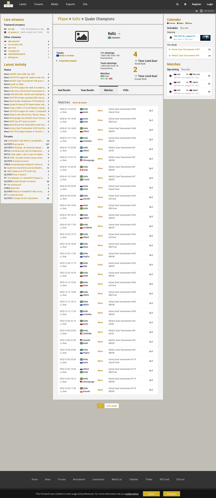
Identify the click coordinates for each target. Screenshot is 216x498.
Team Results (87, 90)
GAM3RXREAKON (16, 54)
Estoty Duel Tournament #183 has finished (30, 128)
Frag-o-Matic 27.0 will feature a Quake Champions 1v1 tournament (41, 108)
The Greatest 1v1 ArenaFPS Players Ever (26, 178)
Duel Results (64, 90)
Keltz (76, 19)
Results (185, 69)
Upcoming (173, 69)
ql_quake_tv (13, 32)
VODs (126, 90)
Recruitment (79, 479)
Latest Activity (15, 65)
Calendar (174, 20)
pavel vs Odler (16, 84)
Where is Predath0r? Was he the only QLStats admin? (38, 191)
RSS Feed (164, 479)
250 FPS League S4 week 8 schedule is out (30, 87)
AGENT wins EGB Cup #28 (22, 74)
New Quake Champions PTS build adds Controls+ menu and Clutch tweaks (45, 101)
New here (15, 188)
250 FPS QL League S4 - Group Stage (186, 36)
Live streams (14, 20)
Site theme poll (14, 185)
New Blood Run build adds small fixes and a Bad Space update (39, 125)
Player (63, 19)
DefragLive (13, 57)
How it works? (19, 174)
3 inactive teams (68, 60)
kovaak (11, 29)
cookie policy (132, 493)
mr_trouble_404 (15, 44)
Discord (180, 479)
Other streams (12, 37)
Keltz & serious (67, 55)
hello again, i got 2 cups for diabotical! (29, 154)
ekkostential (13, 41)
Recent (184, 28)
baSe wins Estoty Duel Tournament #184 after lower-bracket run (40, 91)
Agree (151, 493)
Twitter (148, 479)
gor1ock (12, 48)
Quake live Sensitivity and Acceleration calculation (30, 168)
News (48, 479)
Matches (108, 90)
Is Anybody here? (15, 195)
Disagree (171, 493)
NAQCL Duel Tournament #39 (185, 55)
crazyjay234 (13, 51)
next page (111, 405)
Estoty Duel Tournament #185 (186, 49)
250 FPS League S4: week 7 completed (28, 111)
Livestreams (98, 479)
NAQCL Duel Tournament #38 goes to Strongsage (33, 81)
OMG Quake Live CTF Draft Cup (21, 171)
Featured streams (14, 24)
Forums (8, 136)
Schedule (172, 28)
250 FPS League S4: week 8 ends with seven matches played (38, 77)
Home (7, 69)
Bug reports (18, 144)
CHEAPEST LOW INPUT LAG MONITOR (26, 141)
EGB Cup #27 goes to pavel (22, 121)
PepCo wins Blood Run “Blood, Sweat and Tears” (33, 115)
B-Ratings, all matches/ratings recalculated (33, 147)
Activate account (21, 161)
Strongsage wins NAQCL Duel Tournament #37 (31, 118)
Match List (117, 479)
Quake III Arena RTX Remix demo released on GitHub (34, 104)
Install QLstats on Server (24, 181)
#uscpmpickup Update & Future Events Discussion (34, 164)
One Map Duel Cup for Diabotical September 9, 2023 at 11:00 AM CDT (44, 151)
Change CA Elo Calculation (25, 198)
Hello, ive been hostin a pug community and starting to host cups (40, 158)
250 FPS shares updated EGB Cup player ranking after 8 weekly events (43, 98)
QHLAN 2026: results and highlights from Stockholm (35, 94)
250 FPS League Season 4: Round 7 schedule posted (34, 131)
